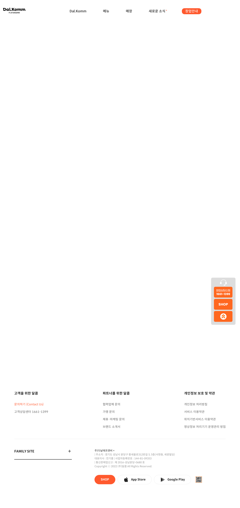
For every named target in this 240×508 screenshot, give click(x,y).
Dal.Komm (78, 11)
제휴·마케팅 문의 (114, 419)
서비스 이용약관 (194, 412)
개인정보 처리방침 (195, 404)
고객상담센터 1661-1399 (31, 412)
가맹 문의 (109, 412)
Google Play (172, 479)
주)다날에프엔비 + (104, 450)
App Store (135, 479)
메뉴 (106, 11)
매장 (129, 11)
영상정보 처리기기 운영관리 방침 (205, 427)
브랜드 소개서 (111, 427)
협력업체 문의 (111, 404)
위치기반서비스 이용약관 (200, 419)
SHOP (105, 479)
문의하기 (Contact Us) (29, 404)
